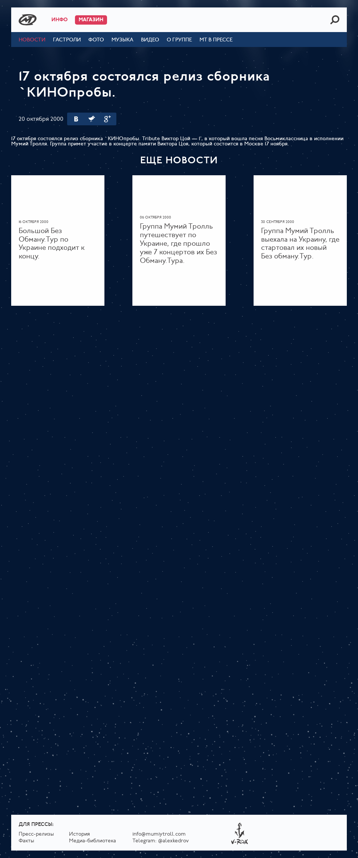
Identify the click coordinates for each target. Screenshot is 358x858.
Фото (96, 40)
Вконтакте (76, 119)
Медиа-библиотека (92, 841)
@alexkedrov (173, 841)
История (79, 834)
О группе (179, 40)
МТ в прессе (216, 40)
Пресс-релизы (36, 834)
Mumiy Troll (28, 19)
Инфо (59, 20)
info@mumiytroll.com (159, 834)
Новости (32, 40)
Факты (26, 841)
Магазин (91, 20)
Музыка (123, 40)
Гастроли (67, 40)
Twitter (91, 119)
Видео (150, 40)
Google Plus (107, 119)
